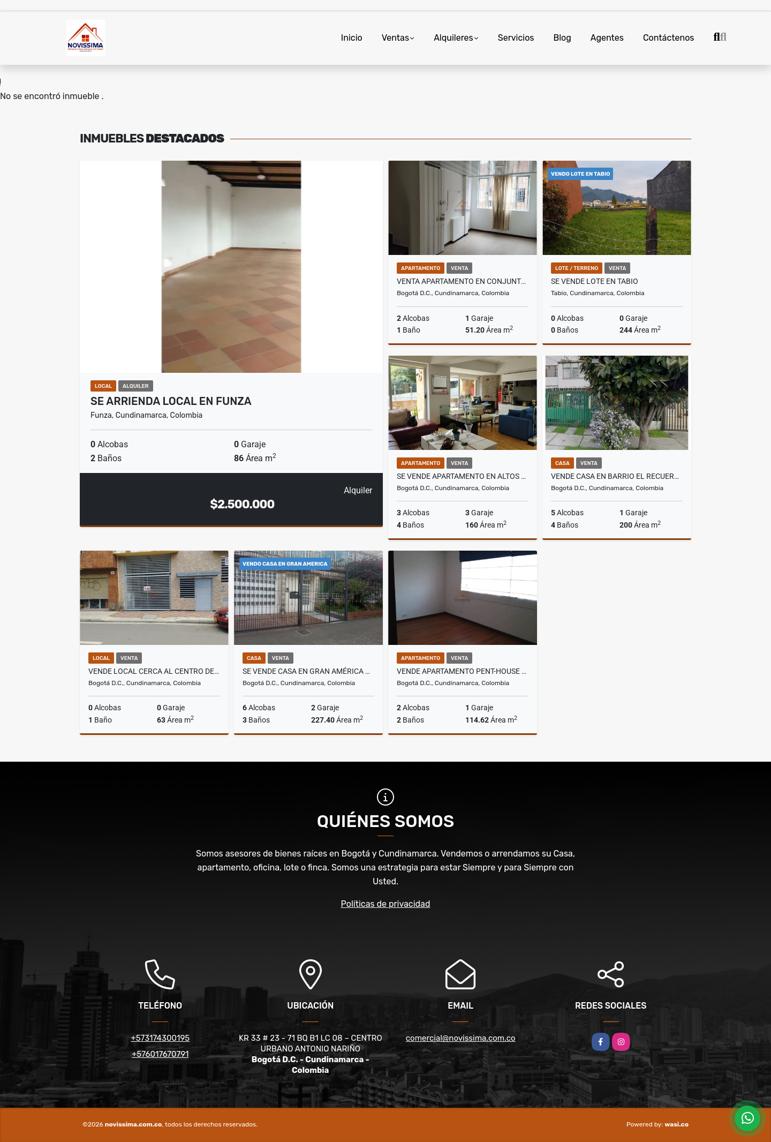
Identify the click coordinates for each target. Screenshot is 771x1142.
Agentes (607, 38)
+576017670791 (160, 1054)
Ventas (395, 38)
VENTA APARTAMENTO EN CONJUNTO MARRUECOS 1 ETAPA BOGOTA (462, 281)
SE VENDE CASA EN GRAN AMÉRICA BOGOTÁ (308, 671)
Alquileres (453, 38)
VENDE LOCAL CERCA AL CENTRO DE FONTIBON (154, 671)
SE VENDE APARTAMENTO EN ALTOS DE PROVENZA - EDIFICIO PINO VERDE (462, 476)
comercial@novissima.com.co (461, 1038)
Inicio (351, 38)
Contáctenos (668, 38)
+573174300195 (160, 1038)
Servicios (516, 38)
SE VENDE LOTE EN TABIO (594, 281)
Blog (562, 38)
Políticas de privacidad (385, 904)
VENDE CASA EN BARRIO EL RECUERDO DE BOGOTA (617, 476)
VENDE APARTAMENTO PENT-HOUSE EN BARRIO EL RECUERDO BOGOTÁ (462, 671)
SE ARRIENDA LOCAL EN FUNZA (171, 401)
